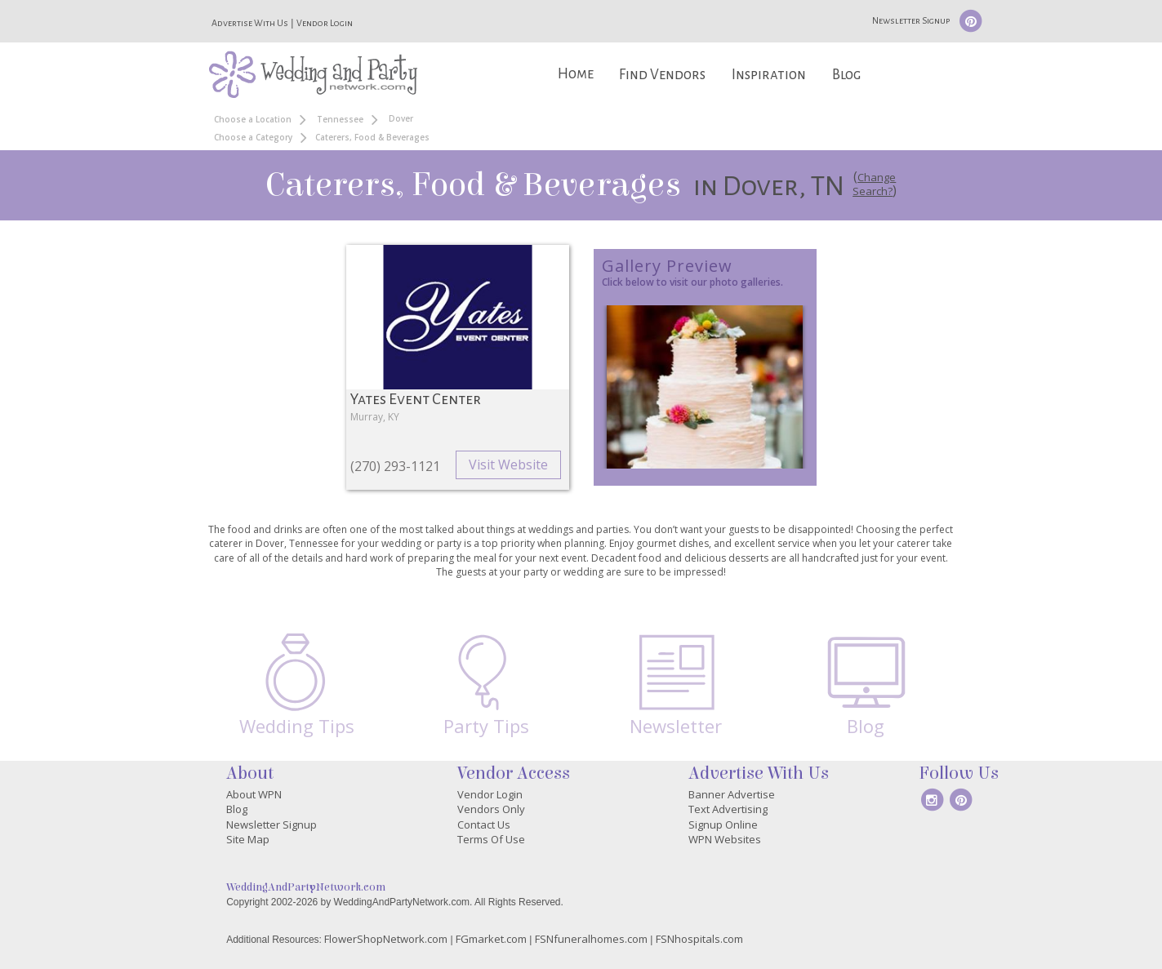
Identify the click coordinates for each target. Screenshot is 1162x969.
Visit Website (508, 464)
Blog (846, 74)
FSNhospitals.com (699, 938)
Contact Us (483, 824)
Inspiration (769, 74)
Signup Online (723, 824)
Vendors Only (491, 809)
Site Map (247, 839)
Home (576, 74)
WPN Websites (724, 839)
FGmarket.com (491, 938)
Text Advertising (728, 809)
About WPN (254, 794)
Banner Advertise (731, 794)
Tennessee (340, 119)
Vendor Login (324, 23)
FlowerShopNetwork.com (385, 938)
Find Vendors (662, 74)
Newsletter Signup (911, 20)
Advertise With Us (249, 23)
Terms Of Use (491, 839)
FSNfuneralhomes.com (591, 938)
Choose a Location (253, 119)
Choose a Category (253, 137)
